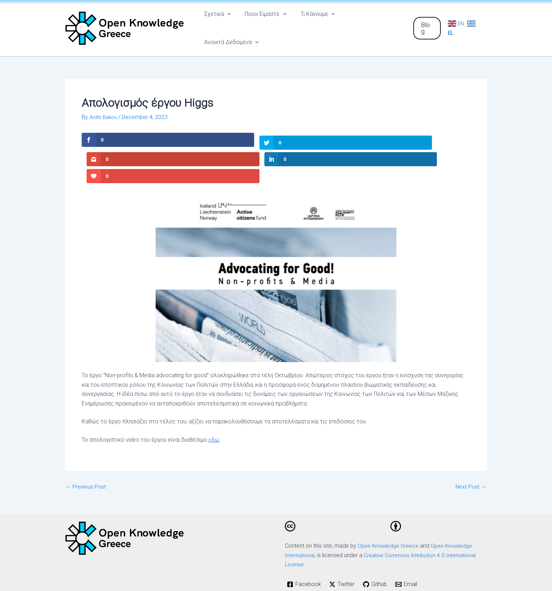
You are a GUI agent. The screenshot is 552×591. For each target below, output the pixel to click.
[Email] (407, 537)
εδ (211, 393)
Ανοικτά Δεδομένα (372, 23)
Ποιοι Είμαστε (267, 23)
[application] (232, 23)
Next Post (471, 439)
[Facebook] (304, 537)
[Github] (376, 537)
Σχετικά (222, 23)
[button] (426, 23)
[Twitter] (343, 537)
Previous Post (86, 439)
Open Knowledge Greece (389, 499)
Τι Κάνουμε (317, 23)
